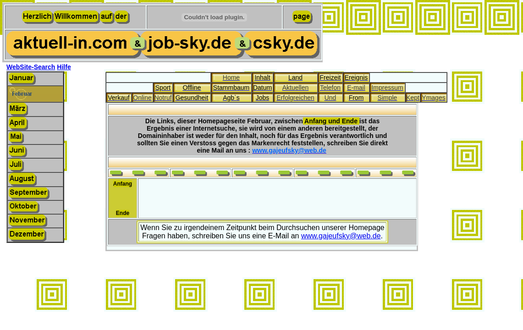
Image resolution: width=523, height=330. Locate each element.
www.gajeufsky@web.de (341, 236)
